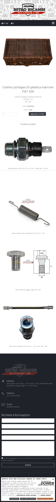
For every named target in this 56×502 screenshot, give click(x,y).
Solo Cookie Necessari (28, 499)
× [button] (53, 479)
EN (7, 23)
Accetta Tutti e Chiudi (45, 499)
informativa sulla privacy (26, 495)
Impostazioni (14, 499)
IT (4, 23)
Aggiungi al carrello (37, 114)
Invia (28, 465)
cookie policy (45, 495)
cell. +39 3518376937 (13, 396)
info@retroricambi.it (13, 407)
